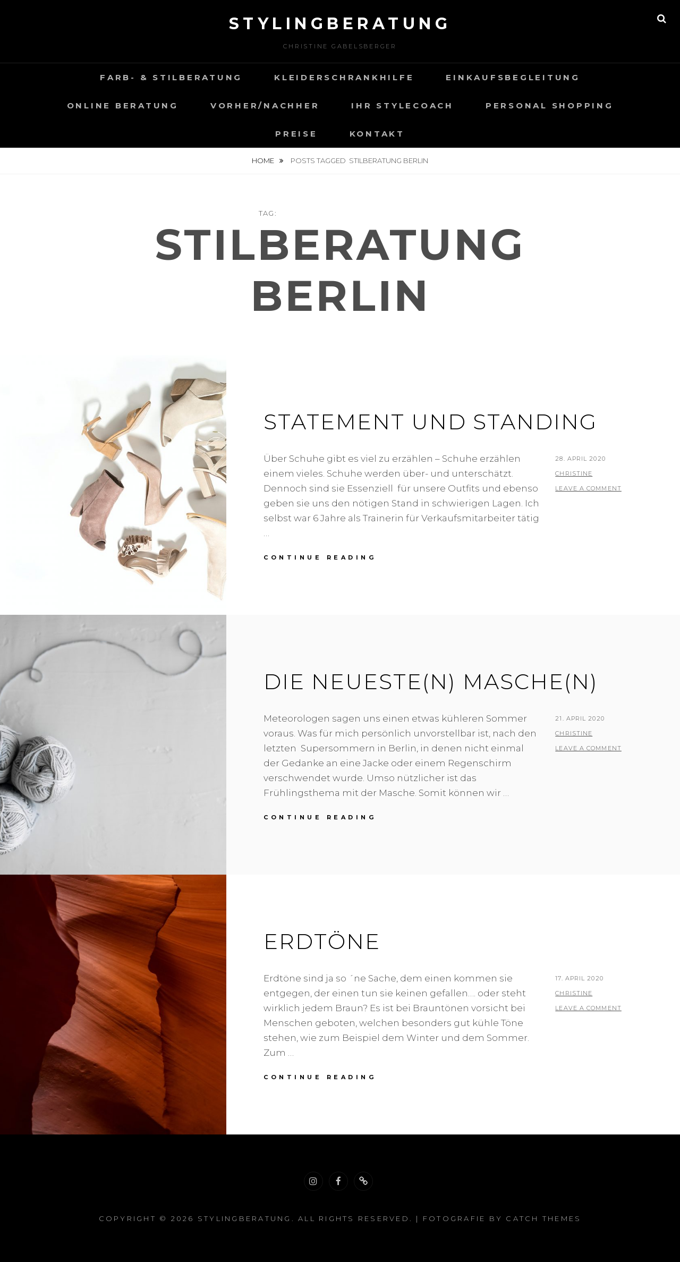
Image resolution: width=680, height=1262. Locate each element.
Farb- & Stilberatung (171, 77)
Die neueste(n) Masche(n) (431, 681)
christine (573, 473)
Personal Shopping (550, 105)
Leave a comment (588, 488)
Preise (296, 134)
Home (264, 160)
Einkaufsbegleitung (513, 77)
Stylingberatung (340, 23)
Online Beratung (122, 105)
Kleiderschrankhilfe (344, 77)
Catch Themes (543, 1218)
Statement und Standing (430, 422)
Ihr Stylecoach (402, 105)
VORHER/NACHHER (265, 105)
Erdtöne (322, 941)
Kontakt (377, 134)
